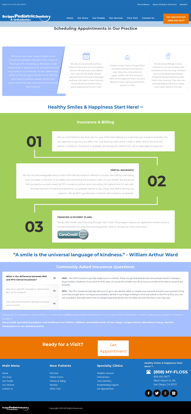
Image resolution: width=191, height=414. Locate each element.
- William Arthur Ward (152, 254)
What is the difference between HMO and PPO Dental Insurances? (31, 277)
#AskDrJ (183, 4)
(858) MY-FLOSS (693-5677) (14, 4)
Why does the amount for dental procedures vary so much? (31, 302)
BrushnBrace (144, 4)
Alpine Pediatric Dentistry (165, 4)
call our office (39, 314)
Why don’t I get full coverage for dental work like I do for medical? (31, 290)
